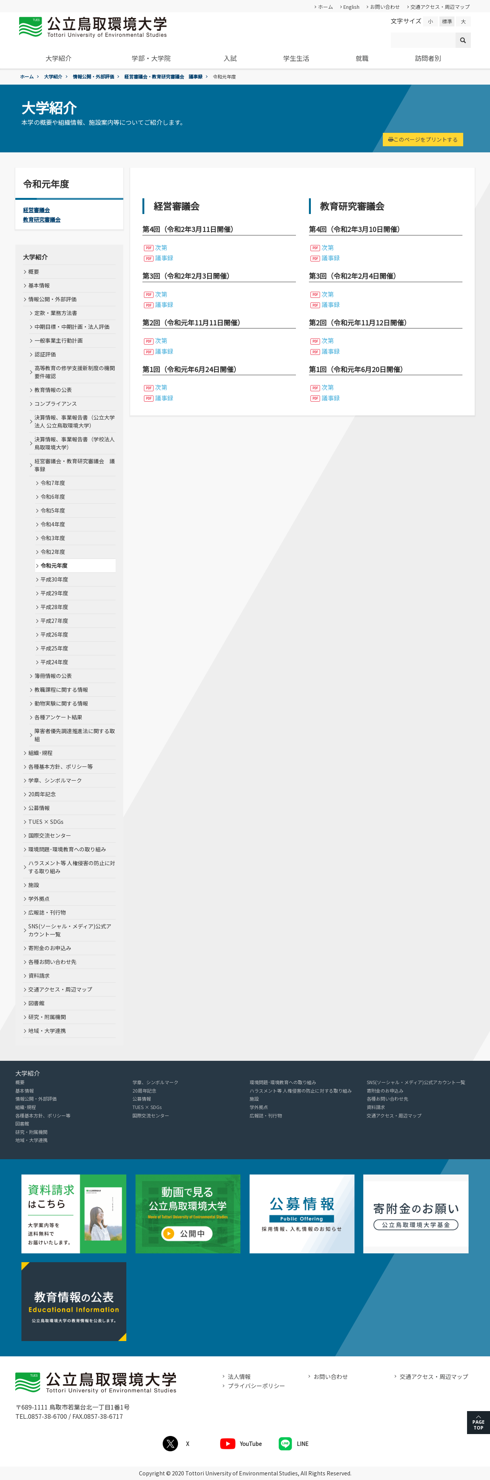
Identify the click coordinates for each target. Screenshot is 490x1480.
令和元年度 (54, 565)
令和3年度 (53, 538)
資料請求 (39, 975)
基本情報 (39, 285)
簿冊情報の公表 (53, 676)
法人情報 (239, 1376)
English (351, 6)
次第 (161, 247)
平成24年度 (54, 662)
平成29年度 (54, 593)
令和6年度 (53, 496)
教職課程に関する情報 (61, 689)
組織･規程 (40, 752)
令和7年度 (53, 483)
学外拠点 (39, 898)
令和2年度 (53, 551)
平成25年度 (54, 648)
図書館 (36, 1003)
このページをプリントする (423, 139)
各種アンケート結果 (58, 717)
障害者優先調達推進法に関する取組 (74, 735)
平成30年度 (54, 579)
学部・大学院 (151, 58)
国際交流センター (49, 835)
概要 (33, 271)
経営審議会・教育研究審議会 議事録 (163, 76)
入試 (230, 58)
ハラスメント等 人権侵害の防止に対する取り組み (71, 867)
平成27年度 (54, 620)
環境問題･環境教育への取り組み (67, 849)
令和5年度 (53, 510)
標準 (447, 21)
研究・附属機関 (47, 1017)
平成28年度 (54, 607)
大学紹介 (59, 58)
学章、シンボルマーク (55, 780)
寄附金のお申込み (49, 948)
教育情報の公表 (53, 390)
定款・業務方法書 (55, 313)
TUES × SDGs (46, 821)
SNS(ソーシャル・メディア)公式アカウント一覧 (69, 930)
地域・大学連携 (47, 1030)
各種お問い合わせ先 (52, 961)
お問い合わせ (385, 6)
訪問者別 (428, 58)
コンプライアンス (55, 403)
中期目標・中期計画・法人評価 (71, 326)
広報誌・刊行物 (47, 912)
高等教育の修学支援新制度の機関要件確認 (74, 372)
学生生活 (296, 58)
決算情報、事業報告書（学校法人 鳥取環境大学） (74, 443)
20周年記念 (42, 794)
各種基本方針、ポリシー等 (60, 766)
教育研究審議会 (41, 219)
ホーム (325, 6)
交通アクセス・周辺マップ (440, 6)
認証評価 (45, 354)
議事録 (164, 257)
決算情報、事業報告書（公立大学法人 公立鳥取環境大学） (74, 421)
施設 (33, 885)
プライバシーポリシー (256, 1386)
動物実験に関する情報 (61, 703)
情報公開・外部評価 (93, 76)
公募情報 (39, 808)
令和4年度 (53, 524)
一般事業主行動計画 (58, 340)
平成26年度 (54, 634)
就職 (362, 58)
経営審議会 (36, 210)
